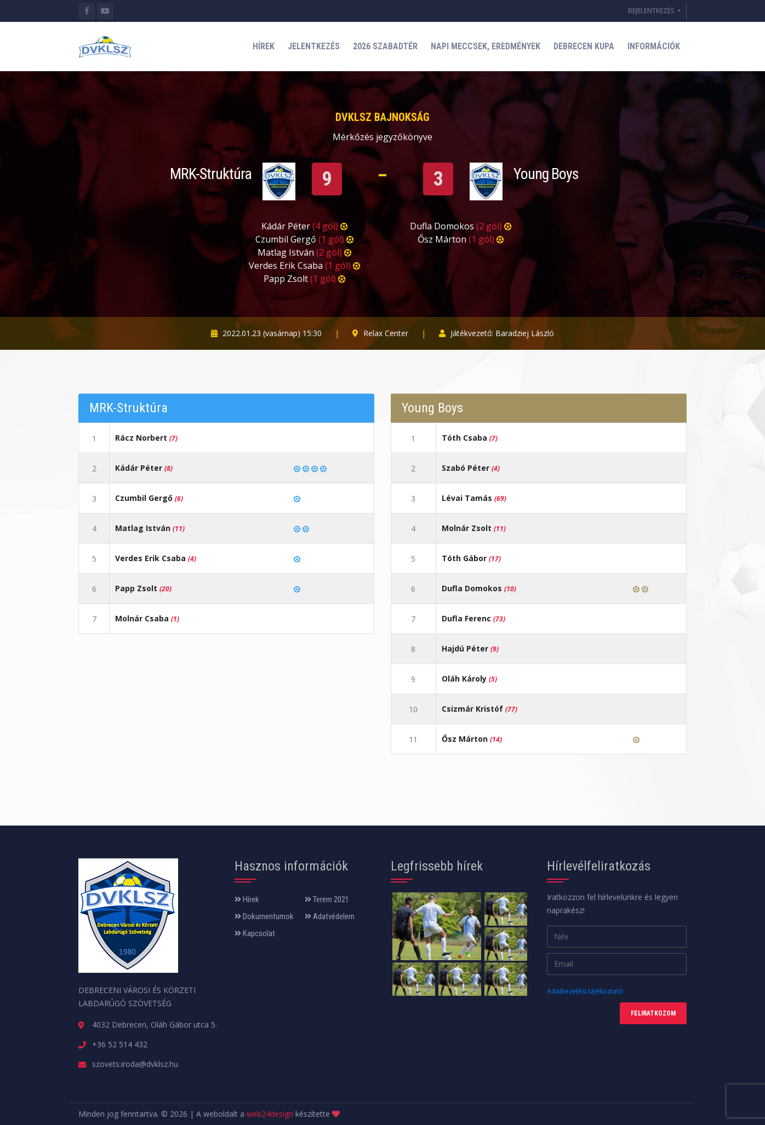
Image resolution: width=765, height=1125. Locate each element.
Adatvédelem (330, 916)
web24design (270, 1114)
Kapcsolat (255, 933)
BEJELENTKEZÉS (652, 10)
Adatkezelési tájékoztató (585, 991)
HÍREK (264, 46)
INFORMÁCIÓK (653, 46)
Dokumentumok (264, 916)
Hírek (247, 899)
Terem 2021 (327, 899)
